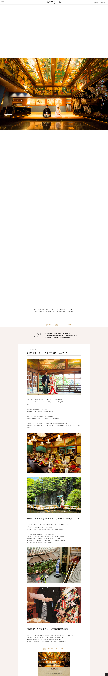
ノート (54, 325)
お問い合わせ (103, 2)
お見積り (73, 325)
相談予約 (96, 2)
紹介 (34, 325)
